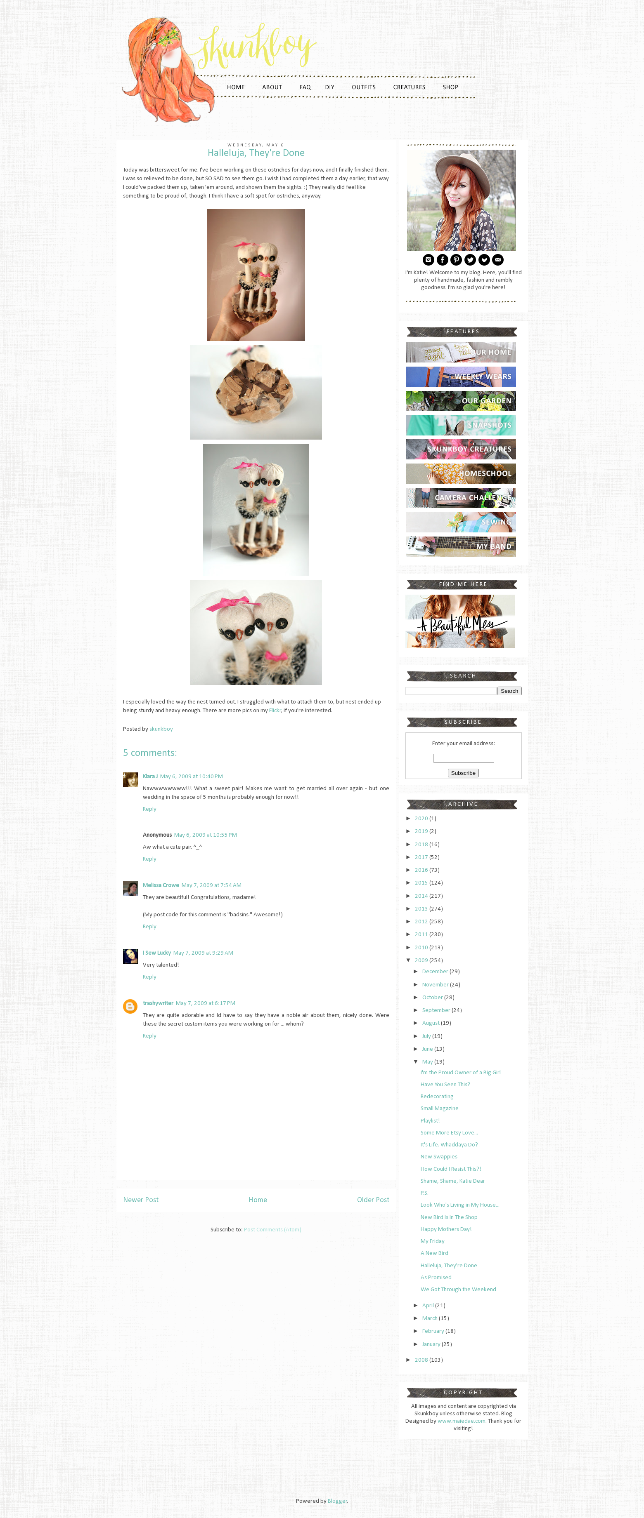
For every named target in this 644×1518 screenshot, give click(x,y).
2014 (422, 896)
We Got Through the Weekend (458, 1290)
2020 (422, 819)
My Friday (433, 1241)
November (436, 985)
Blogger (337, 1501)
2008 (422, 1360)
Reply (149, 809)
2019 (422, 831)
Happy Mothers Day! (446, 1229)
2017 (422, 857)
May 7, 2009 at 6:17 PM (205, 1003)
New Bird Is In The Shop (449, 1217)
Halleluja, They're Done (449, 1266)
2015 (422, 883)
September (437, 1010)
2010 (422, 948)
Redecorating (437, 1097)
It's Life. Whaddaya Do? (449, 1145)
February (433, 1331)
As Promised (436, 1278)
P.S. (425, 1193)
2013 (422, 909)
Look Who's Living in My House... (460, 1205)
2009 (422, 961)
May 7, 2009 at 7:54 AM (212, 886)
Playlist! (430, 1121)
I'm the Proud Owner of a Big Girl (461, 1073)
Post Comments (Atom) (272, 1230)
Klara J (150, 777)
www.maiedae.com (461, 1421)
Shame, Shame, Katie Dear (453, 1181)
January (432, 1344)
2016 (422, 870)
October (433, 998)
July (427, 1036)
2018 (422, 845)
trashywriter (158, 1003)
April (428, 1306)
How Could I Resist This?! (451, 1169)
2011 (422, 935)
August (431, 1023)
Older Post (373, 1200)
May (428, 1062)
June (428, 1049)
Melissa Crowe (161, 886)
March (430, 1319)
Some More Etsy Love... (449, 1133)
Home (258, 1200)
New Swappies (439, 1157)
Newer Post (141, 1200)
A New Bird (434, 1253)
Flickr (275, 711)
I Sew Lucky (157, 953)
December (436, 972)
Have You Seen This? (445, 1085)
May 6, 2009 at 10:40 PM (191, 777)
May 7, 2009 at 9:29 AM (203, 953)
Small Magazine (440, 1109)
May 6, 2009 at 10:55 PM (205, 835)
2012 (422, 922)
